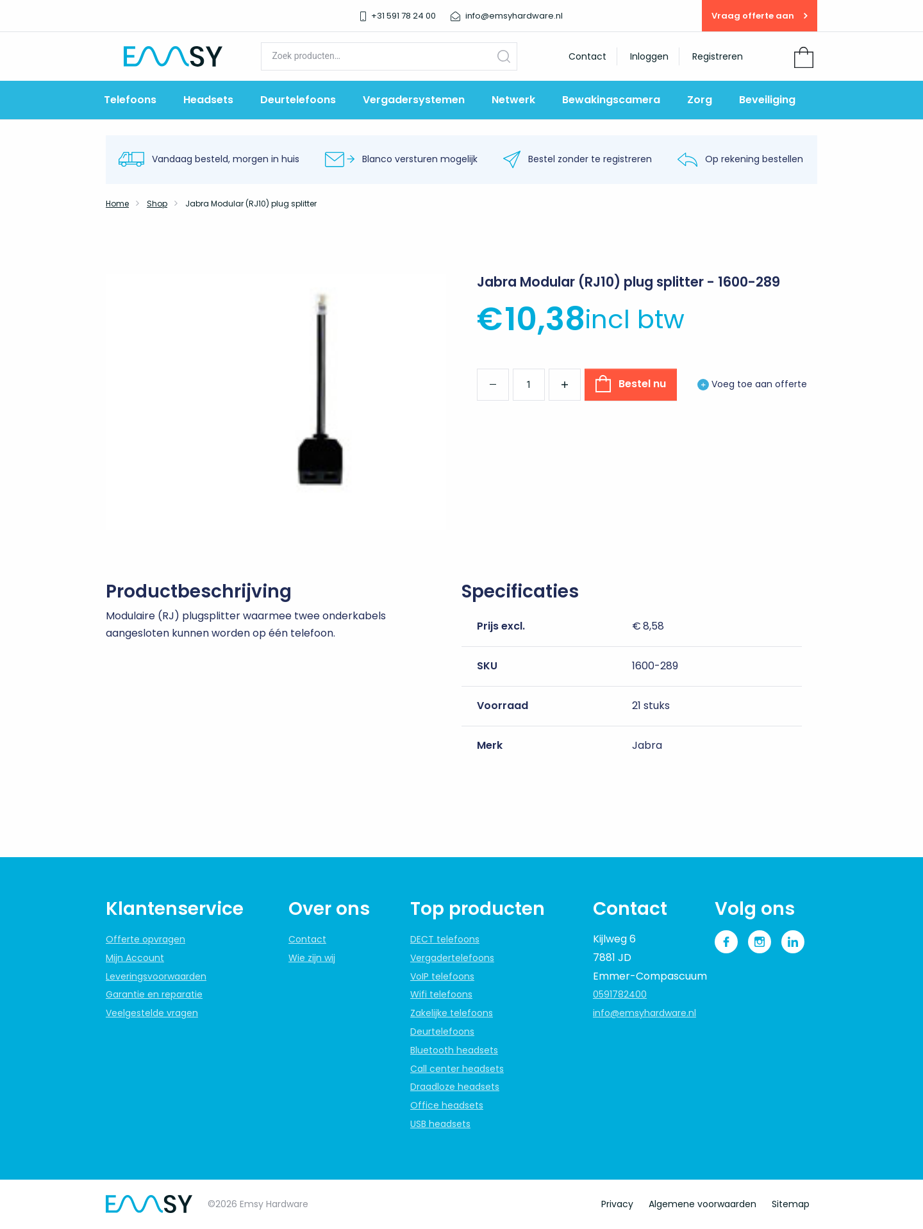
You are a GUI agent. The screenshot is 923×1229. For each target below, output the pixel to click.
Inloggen (649, 56)
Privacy (617, 1204)
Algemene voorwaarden (702, 1204)
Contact (587, 56)
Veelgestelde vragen (152, 1013)
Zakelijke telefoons (451, 1013)
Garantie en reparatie (154, 994)
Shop (157, 203)
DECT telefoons (444, 939)
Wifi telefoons (441, 994)
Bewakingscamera (611, 99)
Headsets (208, 99)
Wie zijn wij (311, 957)
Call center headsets (457, 1068)
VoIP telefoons (442, 976)
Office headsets (446, 1105)
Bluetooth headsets (454, 1050)
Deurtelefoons (298, 99)
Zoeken (503, 56)
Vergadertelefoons (452, 957)
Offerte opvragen (145, 939)
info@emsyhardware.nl (644, 1013)
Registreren (717, 56)
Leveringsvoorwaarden (156, 976)
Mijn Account (135, 957)
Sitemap (791, 1204)
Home (117, 203)
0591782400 (620, 994)
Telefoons (130, 99)
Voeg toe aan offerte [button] (752, 384)
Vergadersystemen (414, 99)
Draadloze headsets (454, 1086)
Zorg (699, 99)
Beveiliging (767, 99)
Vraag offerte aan (759, 16)
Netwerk (513, 99)
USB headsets (440, 1123)
